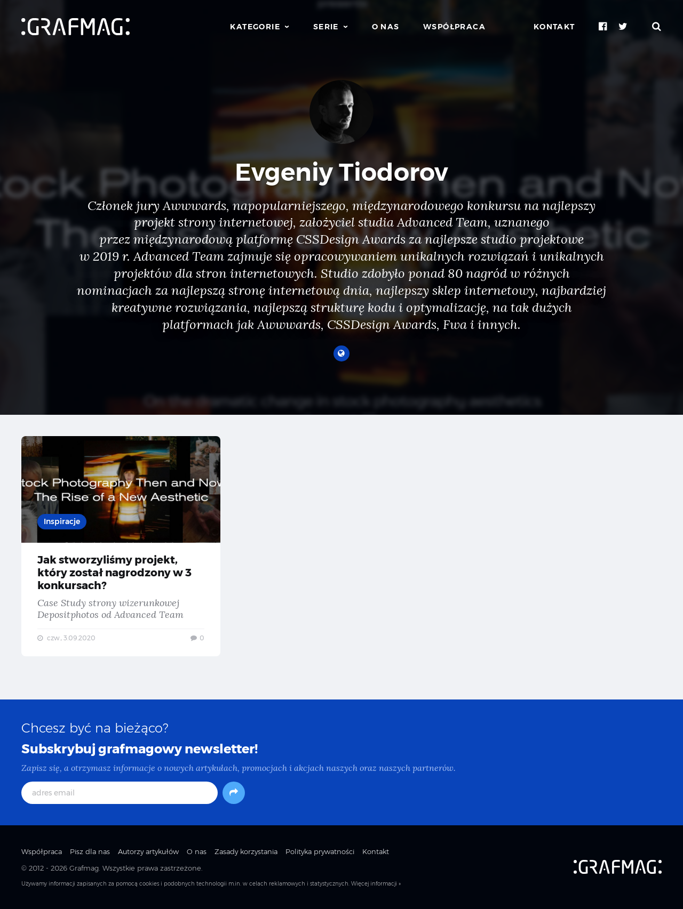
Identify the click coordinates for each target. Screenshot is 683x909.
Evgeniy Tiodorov (341, 172)
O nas (386, 26)
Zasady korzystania (246, 851)
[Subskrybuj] (234, 793)
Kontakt (554, 26)
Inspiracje (62, 521)
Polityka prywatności (319, 851)
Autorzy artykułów (148, 851)
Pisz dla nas (90, 851)
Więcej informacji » (376, 883)
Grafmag (84, 868)
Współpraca (454, 26)
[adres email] (119, 793)
